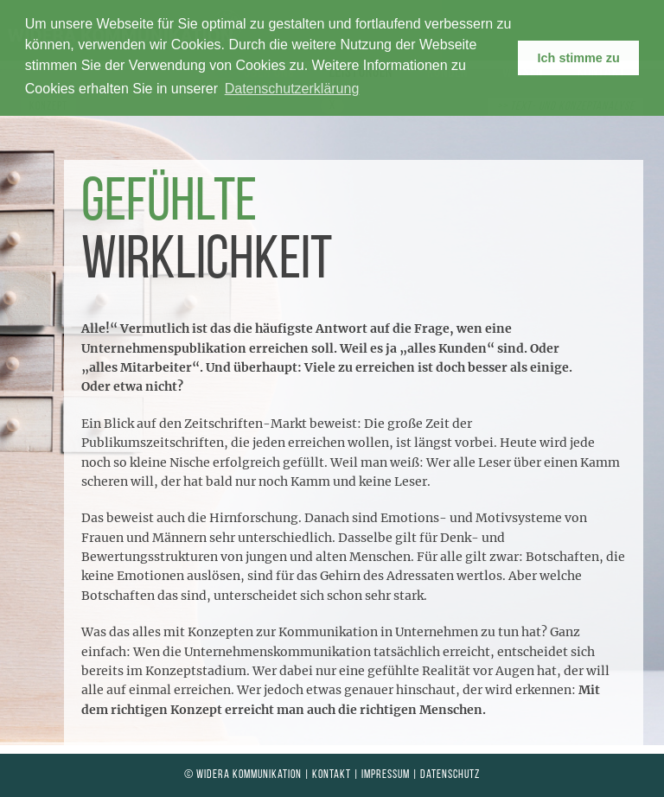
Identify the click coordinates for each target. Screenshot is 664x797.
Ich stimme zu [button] (579, 58)
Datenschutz (450, 774)
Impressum (385, 774)
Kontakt (331, 774)
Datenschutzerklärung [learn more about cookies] (292, 88)
